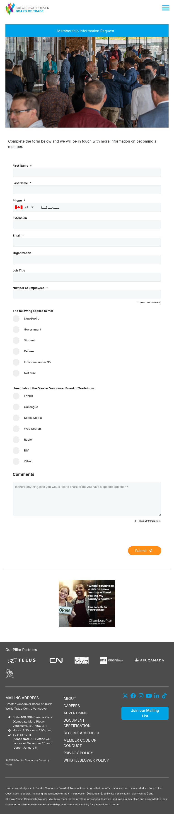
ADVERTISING (75, 713)
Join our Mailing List (145, 713)
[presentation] (47, 535)
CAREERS (71, 705)
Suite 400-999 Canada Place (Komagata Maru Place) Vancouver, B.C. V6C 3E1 (32, 721)
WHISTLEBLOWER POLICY (86, 760)
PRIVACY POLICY (78, 753)
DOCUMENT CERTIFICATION (77, 723)
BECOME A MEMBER (81, 733)
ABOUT (69, 698)
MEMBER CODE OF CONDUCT (79, 743)
